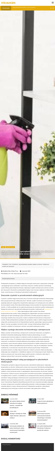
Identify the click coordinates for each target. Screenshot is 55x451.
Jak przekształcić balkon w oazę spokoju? (24, 7)
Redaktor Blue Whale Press (10, 271)
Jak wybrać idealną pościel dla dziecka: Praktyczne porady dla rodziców (44, 428)
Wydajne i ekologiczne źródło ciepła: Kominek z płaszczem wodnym (18, 415)
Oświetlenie (10, 247)
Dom (3, 247)
